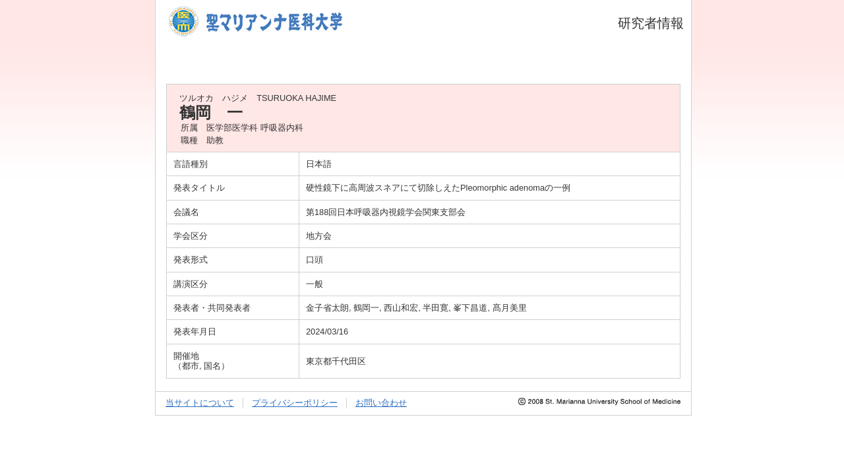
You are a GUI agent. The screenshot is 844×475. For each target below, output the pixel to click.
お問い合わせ (381, 403)
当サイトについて (200, 403)
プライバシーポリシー (295, 403)
